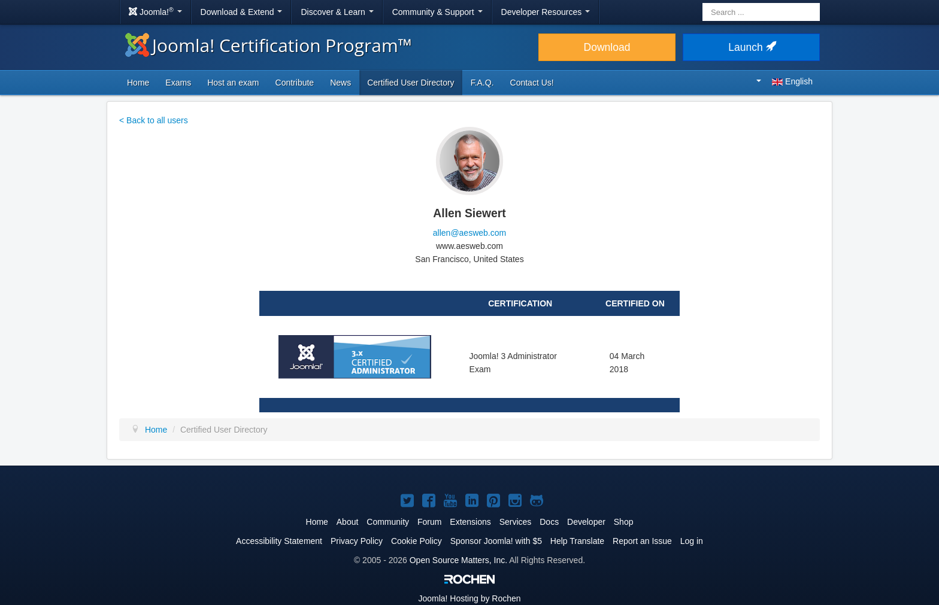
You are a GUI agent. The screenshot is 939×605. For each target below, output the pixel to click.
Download (607, 47)
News (340, 82)
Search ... (702, 3)
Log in (691, 541)
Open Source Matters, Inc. (458, 560)
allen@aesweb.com (469, 233)
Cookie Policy (416, 541)
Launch (751, 47)
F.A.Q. (482, 82)
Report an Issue (642, 541)
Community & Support (437, 12)
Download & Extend (242, 12)
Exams (178, 82)
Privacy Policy (357, 541)
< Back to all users (153, 120)
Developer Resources (545, 12)
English (784, 81)
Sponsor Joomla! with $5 (496, 541)
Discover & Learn (337, 12)
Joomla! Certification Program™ (268, 45)
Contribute (294, 82)
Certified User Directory (410, 82)
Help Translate (577, 541)
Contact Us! (532, 82)
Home (138, 82)
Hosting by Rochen (469, 598)
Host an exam (233, 82)
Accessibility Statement (279, 541)
